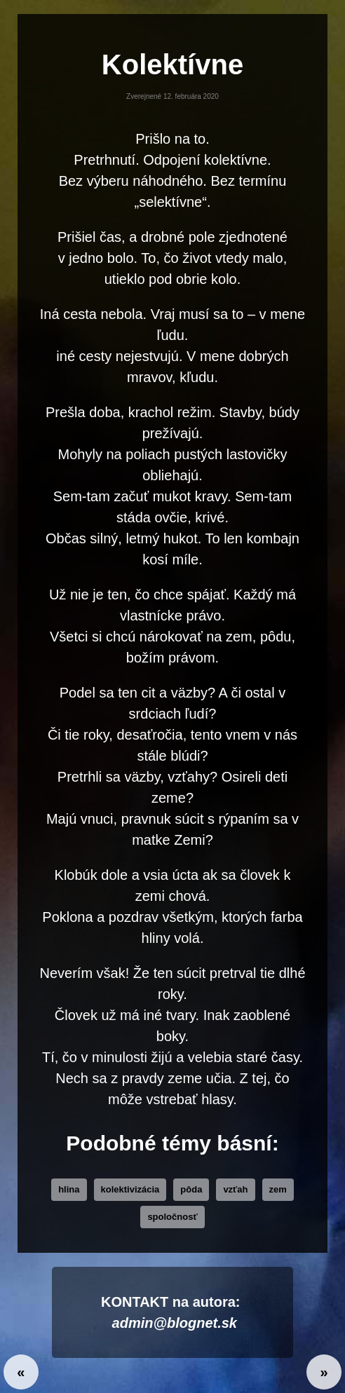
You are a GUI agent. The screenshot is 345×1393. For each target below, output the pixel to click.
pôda (191, 1189)
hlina (68, 1189)
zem (278, 1189)
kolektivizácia (130, 1189)
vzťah (235, 1189)
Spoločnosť (172, 1216)
